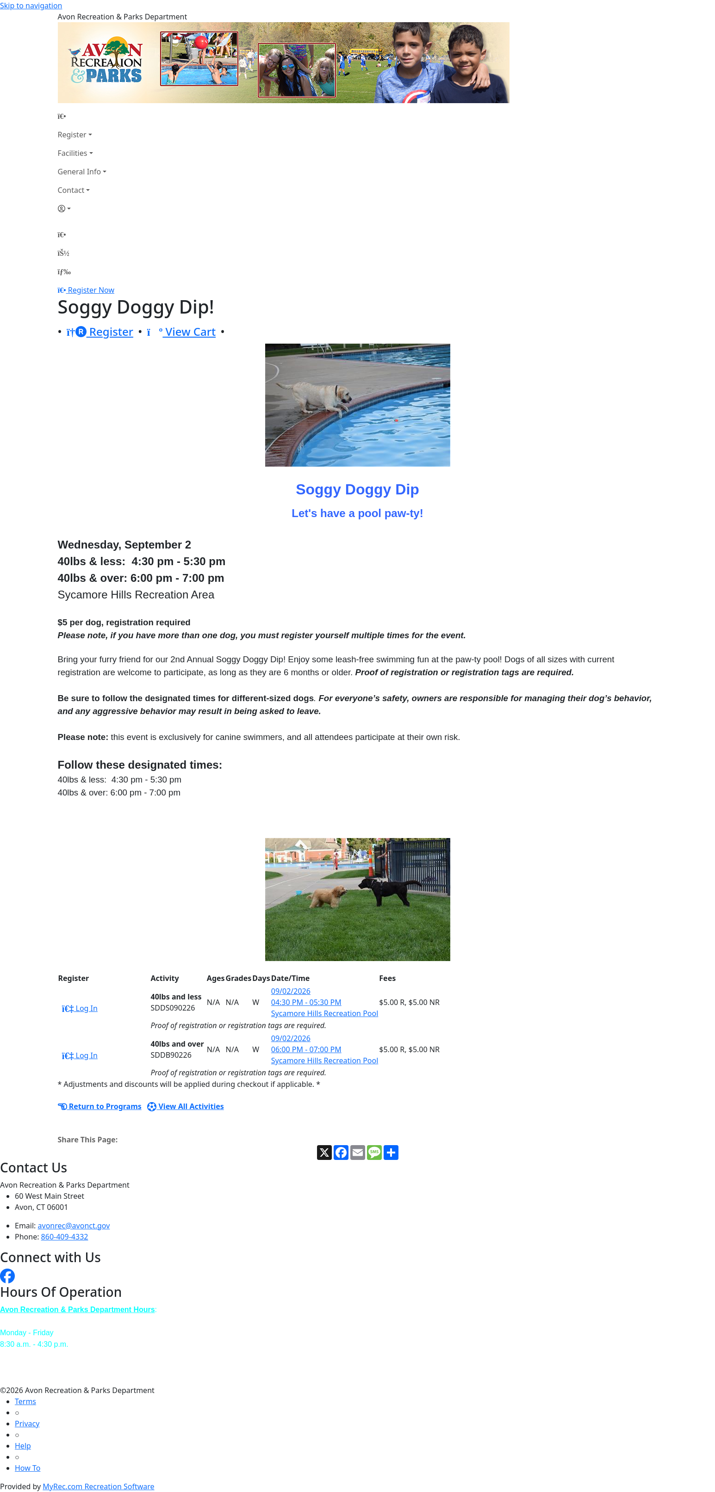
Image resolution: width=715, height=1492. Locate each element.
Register (72, 134)
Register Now (91, 290)
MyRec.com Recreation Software (98, 1486)
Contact (71, 190)
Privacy (27, 1423)
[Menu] (64, 271)
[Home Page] (82, 116)
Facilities (72, 153)
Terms (25, 1401)
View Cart (181, 331)
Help (23, 1446)
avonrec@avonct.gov (74, 1226)
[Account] (82, 208)
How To (27, 1468)
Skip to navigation (31, 5)
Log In (80, 1008)
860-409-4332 (64, 1237)
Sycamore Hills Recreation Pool (325, 1013)
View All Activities (185, 1106)
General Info (79, 171)
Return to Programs (100, 1106)
